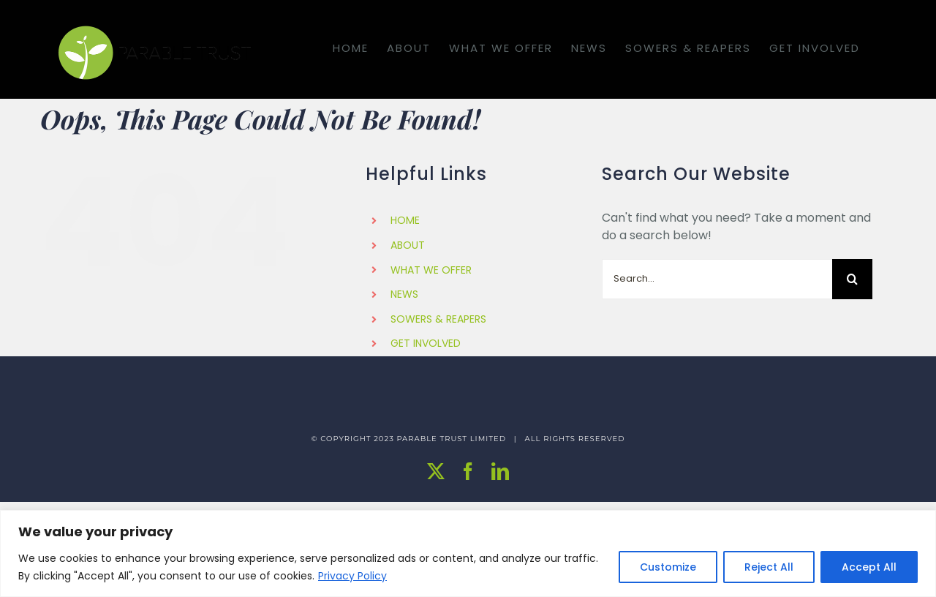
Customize (668, 567)
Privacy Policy (352, 575)
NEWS (404, 294)
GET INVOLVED (425, 343)
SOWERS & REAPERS (438, 319)
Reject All (768, 567)
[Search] (852, 279)
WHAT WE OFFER (431, 270)
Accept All (869, 567)
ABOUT (407, 245)
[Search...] (717, 279)
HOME (405, 220)
